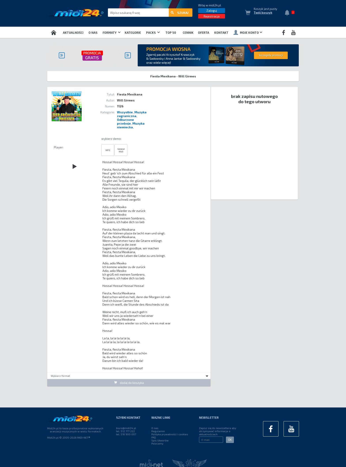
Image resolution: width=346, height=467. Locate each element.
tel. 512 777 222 (125, 431)
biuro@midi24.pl (126, 428)
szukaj (179, 13)
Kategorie (133, 32)
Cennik (188, 32)
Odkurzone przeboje (125, 121)
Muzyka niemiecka (131, 125)
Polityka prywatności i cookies (169, 434)
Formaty (111, 32)
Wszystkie (125, 112)
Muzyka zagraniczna (132, 114)
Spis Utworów (160, 440)
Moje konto (247, 32)
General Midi (121, 150)
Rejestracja (212, 16)
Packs (153, 32)
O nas (93, 32)
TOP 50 (170, 32)
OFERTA (203, 32)
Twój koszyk (263, 12)
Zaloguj (211, 10)
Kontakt (221, 32)
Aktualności (73, 32)
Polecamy (157, 443)
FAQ (153, 437)
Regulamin (158, 431)
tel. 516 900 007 (126, 434)
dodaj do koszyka (129, 383)
